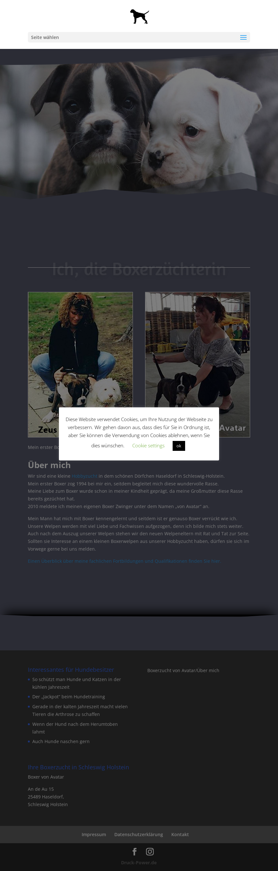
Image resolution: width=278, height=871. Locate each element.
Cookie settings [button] (148, 445)
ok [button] (178, 446)
